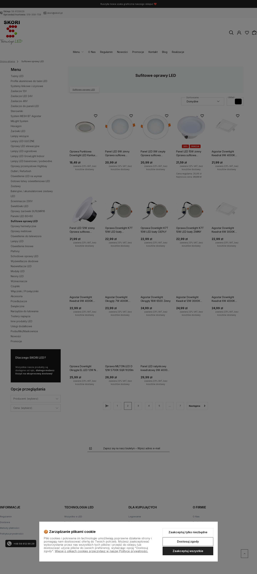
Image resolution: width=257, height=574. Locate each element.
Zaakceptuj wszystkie (188, 551)
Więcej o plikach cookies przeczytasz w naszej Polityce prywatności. (101, 551)
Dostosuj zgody (188, 541)
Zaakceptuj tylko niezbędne (187, 532)
